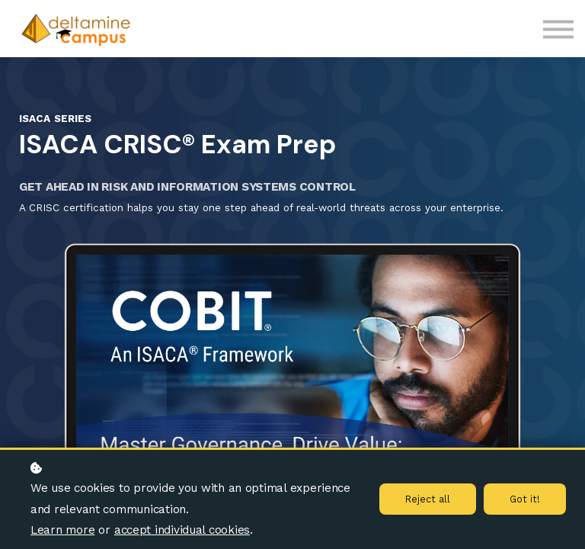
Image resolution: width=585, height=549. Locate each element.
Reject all (427, 499)
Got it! (525, 499)
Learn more (62, 530)
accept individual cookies (182, 530)
